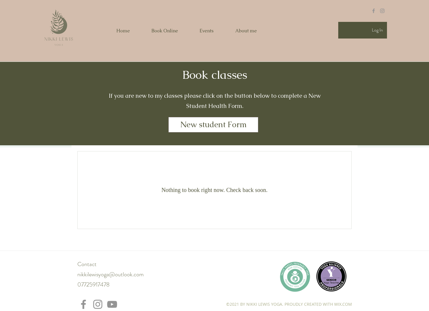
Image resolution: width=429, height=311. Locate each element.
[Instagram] (98, 304)
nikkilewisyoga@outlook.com (110, 274)
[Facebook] (83, 304)
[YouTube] (112, 304)
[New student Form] (213, 124)
